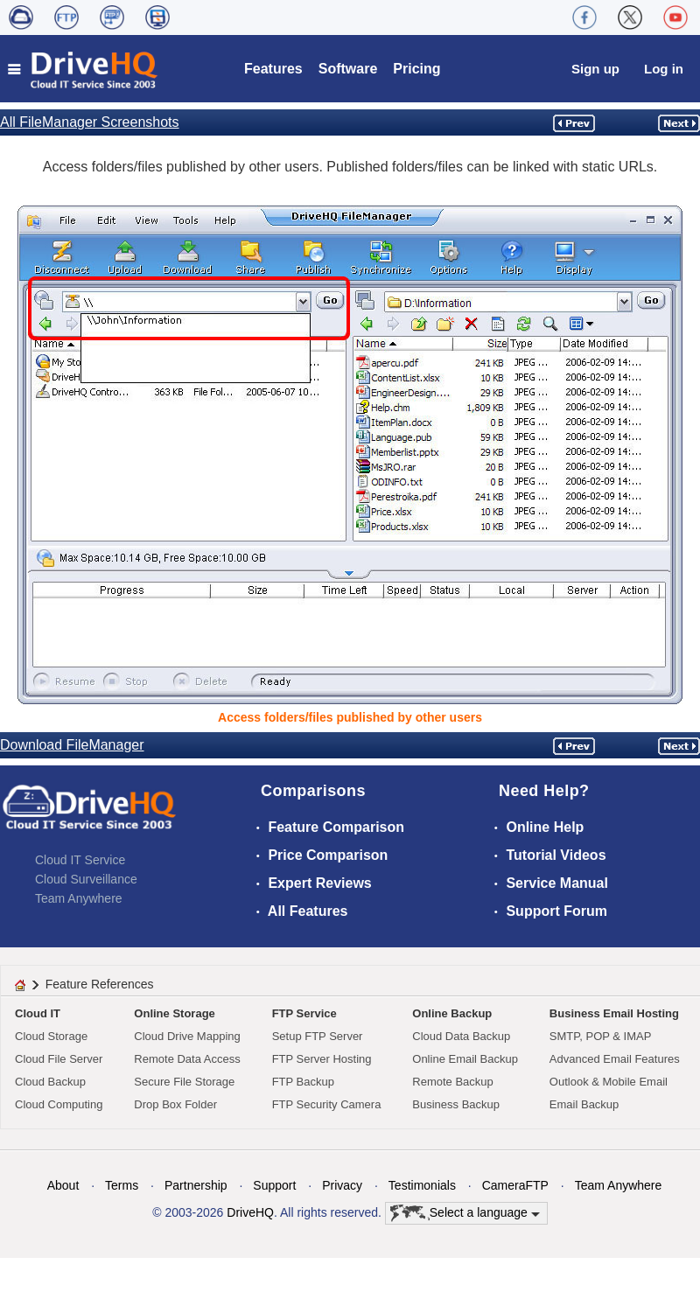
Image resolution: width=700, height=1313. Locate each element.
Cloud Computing (58, 1104)
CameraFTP (515, 1185)
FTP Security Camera (327, 1104)
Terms (121, 1185)
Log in (663, 68)
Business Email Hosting (614, 1013)
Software (348, 68)
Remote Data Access (187, 1058)
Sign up (595, 68)
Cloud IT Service (80, 860)
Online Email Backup (465, 1058)
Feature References (100, 984)
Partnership (196, 1185)
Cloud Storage (51, 1036)
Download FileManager (72, 744)
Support (274, 1185)
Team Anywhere (78, 898)
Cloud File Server (58, 1058)
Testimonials (422, 1185)
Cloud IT (37, 1013)
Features (273, 68)
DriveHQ (250, 1212)
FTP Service (304, 1013)
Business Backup (456, 1104)
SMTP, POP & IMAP (601, 1036)
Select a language (465, 1213)
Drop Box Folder (175, 1104)
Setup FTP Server (317, 1036)
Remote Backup (453, 1081)
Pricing (416, 68)
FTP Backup (303, 1081)
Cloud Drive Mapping (187, 1036)
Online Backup (452, 1013)
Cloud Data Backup (461, 1036)
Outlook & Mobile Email (609, 1081)
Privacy (342, 1185)
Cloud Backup (50, 1081)
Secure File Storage (184, 1081)
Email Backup (584, 1104)
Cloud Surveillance (86, 879)
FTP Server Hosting (322, 1058)
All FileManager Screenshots (89, 122)
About (63, 1185)
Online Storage (174, 1013)
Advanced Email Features (615, 1058)
